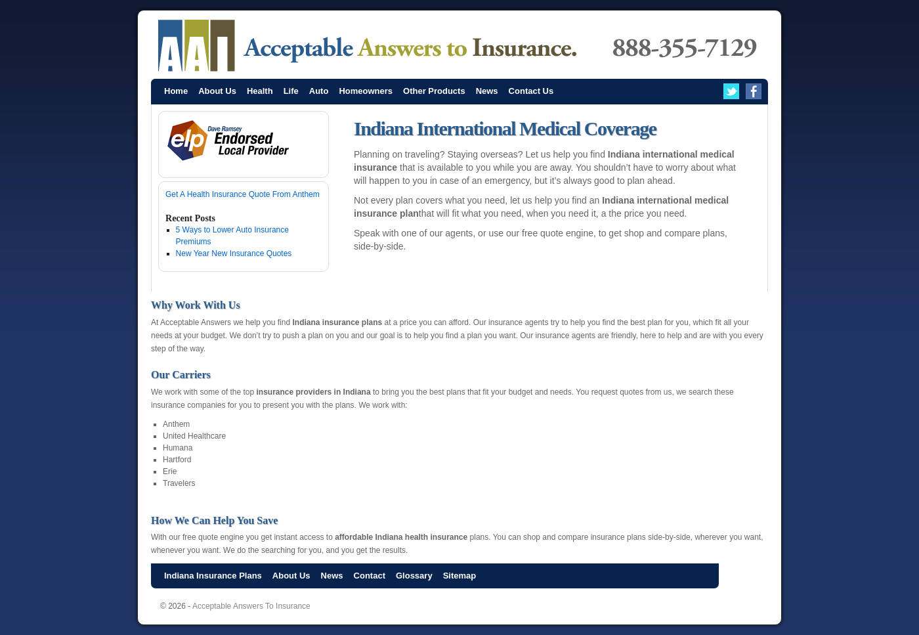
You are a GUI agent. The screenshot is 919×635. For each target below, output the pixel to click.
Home (176, 91)
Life (291, 91)
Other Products (434, 91)
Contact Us (531, 91)
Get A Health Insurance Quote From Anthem (242, 194)
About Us (217, 91)
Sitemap (460, 575)
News (487, 91)
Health (260, 91)
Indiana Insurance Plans (213, 575)
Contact (369, 575)
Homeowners (366, 91)
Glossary (414, 575)
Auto (319, 91)
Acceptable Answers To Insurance (251, 606)
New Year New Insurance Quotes (234, 253)
